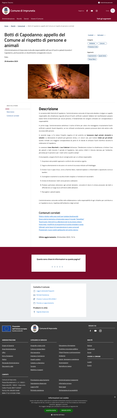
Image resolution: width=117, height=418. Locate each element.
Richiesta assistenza (37, 390)
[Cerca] (112, 10)
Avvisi (89, 352)
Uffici (3, 352)
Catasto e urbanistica (37, 363)
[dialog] (58, 406)
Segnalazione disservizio (38, 383)
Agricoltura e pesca (65, 366)
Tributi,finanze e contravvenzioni (69, 352)
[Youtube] (91, 10)
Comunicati (21, 26)
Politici (4, 359)
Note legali (62, 387)
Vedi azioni (101, 35)
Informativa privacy (65, 383)
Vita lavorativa (35, 352)
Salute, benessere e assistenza (69, 359)
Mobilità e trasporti (37, 370)
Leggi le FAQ (35, 387)
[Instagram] (96, 10)
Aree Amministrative (9, 349)
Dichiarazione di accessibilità (68, 390)
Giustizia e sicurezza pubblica (68, 349)
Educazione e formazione (67, 345)
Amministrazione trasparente (68, 380)
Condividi (92, 35)
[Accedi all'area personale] (105, 2)
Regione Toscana (7, 2)
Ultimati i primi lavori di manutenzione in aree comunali (59, 227)
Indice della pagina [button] (12, 106)
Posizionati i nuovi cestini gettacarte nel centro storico (58, 230)
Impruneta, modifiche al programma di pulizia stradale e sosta (61, 224)
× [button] (115, 397)
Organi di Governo (8, 345)
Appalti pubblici (36, 359)
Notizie (89, 345)
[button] (59, 415)
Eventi (89, 365)
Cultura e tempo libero (38, 349)
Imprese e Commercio (38, 356)
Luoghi (89, 362)
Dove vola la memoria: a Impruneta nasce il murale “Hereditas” (61, 219)
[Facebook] (86, 10)
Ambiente (62, 356)
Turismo (33, 366)
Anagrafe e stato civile (38, 345)
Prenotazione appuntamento (40, 380)
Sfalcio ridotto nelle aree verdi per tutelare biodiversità (58, 216)
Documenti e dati (7, 366)
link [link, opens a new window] (77, 406)
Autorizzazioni (63, 363)
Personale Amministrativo (10, 363)
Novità (13, 26)
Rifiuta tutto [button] (66, 410)
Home (6, 26)
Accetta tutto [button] (51, 410)
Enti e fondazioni (7, 356)
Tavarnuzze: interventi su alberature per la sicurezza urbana (60, 221)
